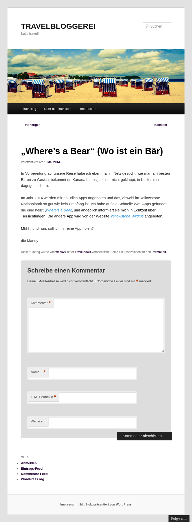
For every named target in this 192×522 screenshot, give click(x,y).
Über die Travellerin (58, 109)
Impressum (88, 109)
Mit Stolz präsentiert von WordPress (106, 504)
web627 (61, 252)
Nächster (162, 125)
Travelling (29, 109)
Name (38, 372)
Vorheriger (30, 125)
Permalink (159, 252)
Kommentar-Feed (34, 474)
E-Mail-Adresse (43, 397)
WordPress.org (32, 479)
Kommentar (41, 303)
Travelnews (83, 252)
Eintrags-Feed (32, 468)
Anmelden (29, 463)
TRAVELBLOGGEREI (58, 26)
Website (36, 421)
